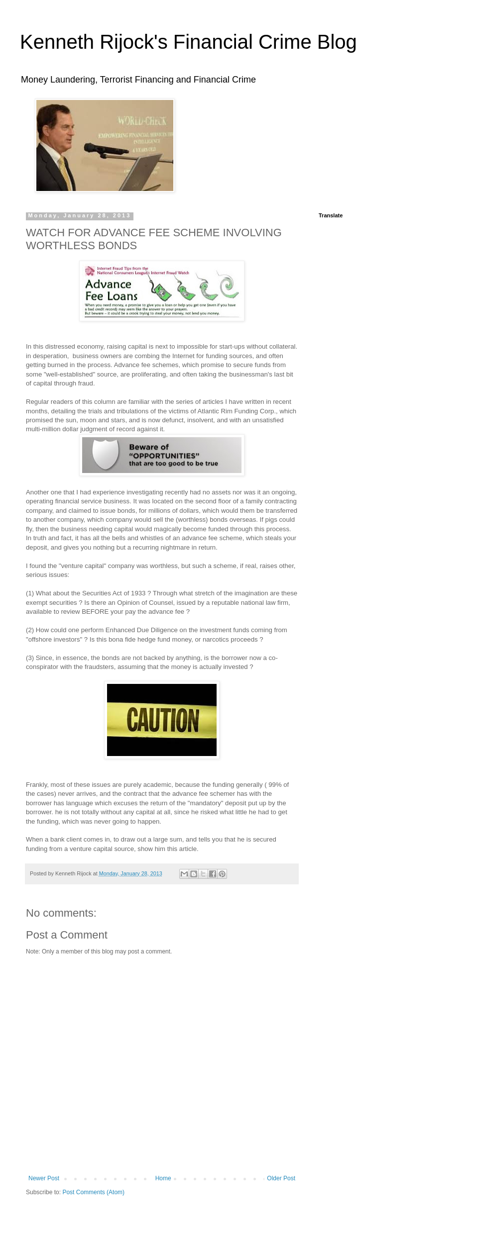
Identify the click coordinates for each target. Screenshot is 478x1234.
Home (163, 1178)
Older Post (281, 1178)
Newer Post (43, 1178)
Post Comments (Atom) (93, 1192)
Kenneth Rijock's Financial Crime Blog (188, 42)
